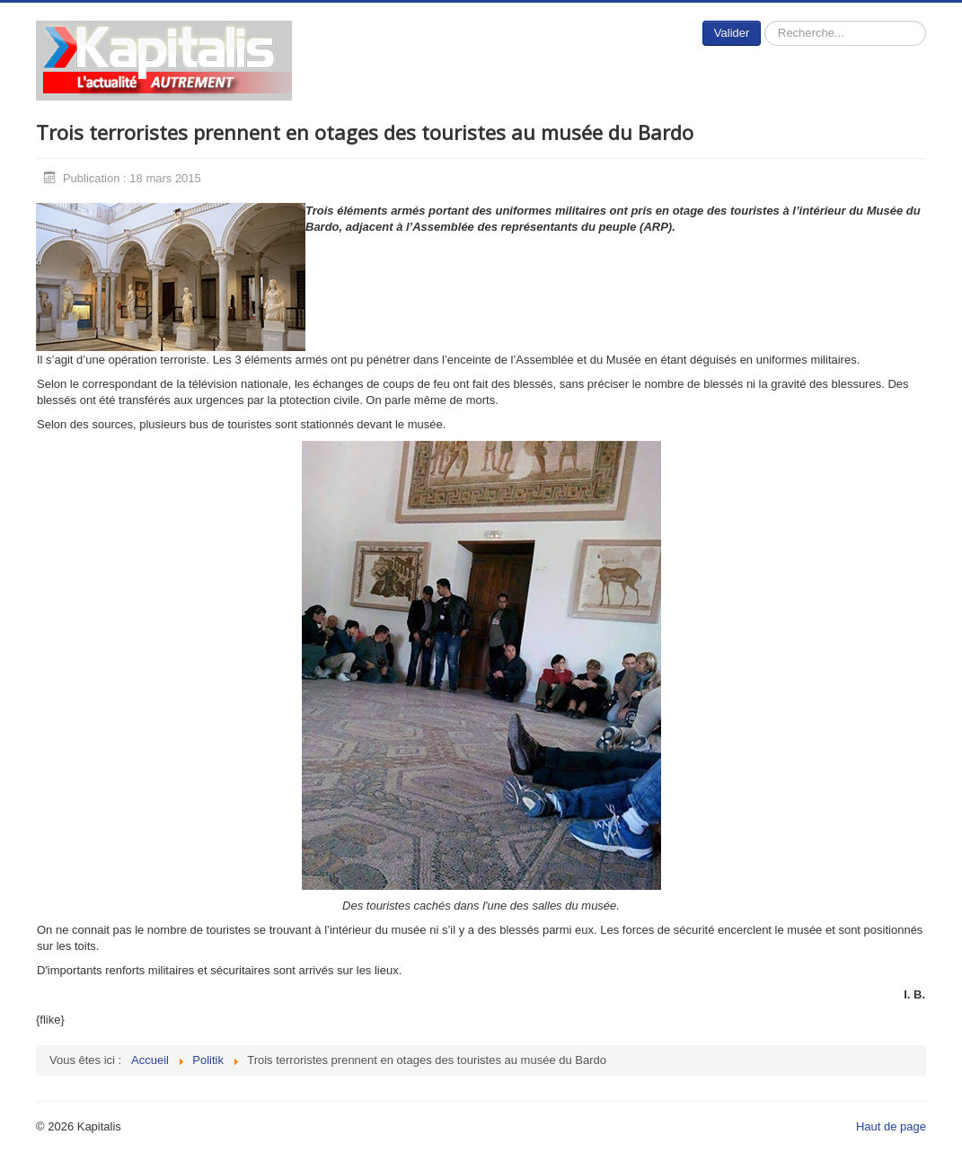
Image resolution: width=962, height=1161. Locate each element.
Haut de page (891, 1126)
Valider (732, 33)
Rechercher (761, 21)
